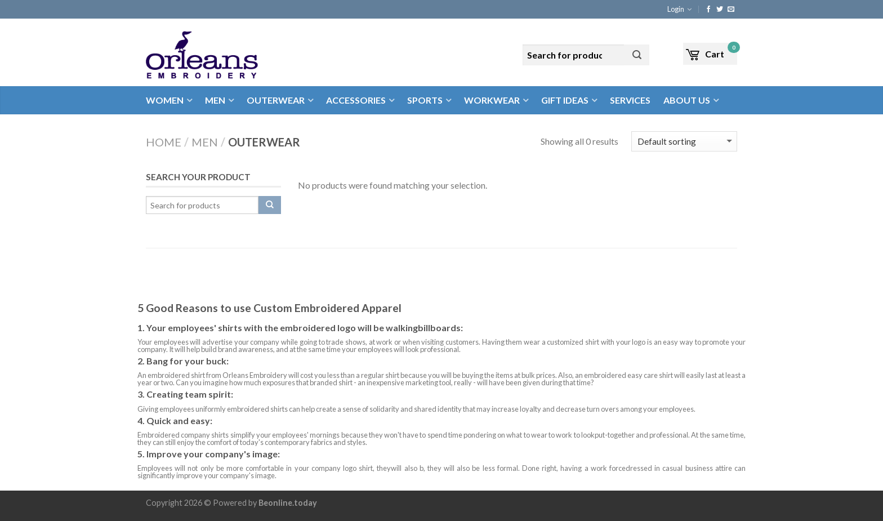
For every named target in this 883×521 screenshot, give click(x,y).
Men (215, 100)
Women (165, 100)
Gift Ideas (564, 100)
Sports (425, 100)
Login (675, 9)
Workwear (492, 100)
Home (163, 142)
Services (630, 100)
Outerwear (276, 100)
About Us (686, 100)
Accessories (356, 100)
